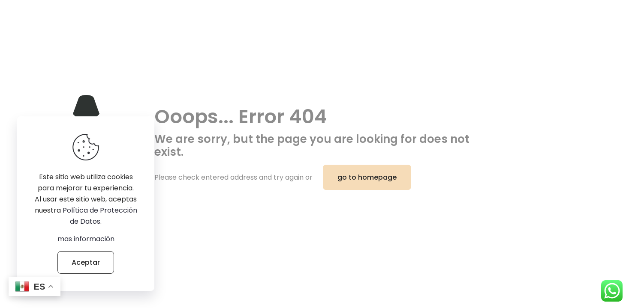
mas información (85, 239)
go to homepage (367, 177)
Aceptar (86, 262)
